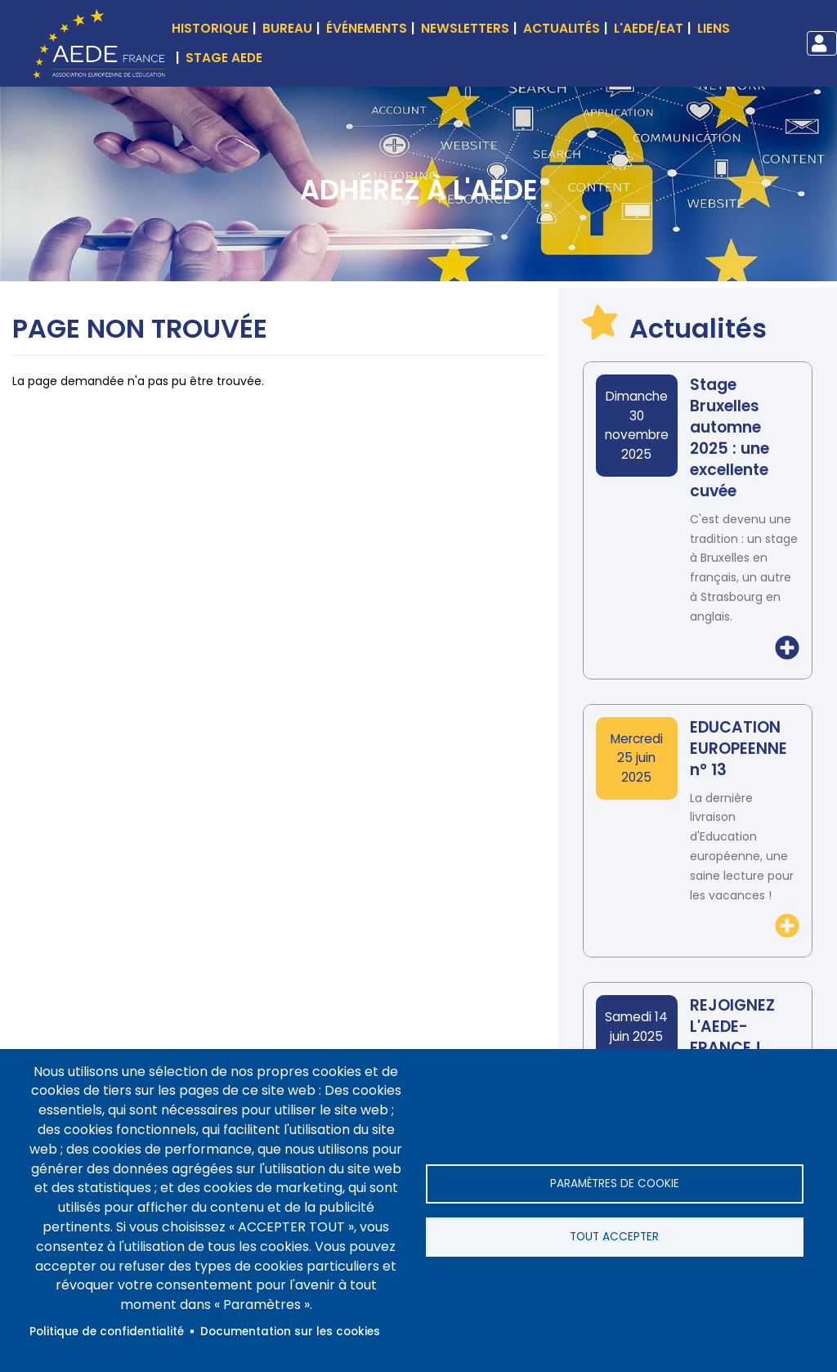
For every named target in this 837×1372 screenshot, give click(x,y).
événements (366, 28)
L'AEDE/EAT (648, 28)
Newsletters (465, 28)
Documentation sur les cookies (290, 1331)
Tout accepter (614, 1236)
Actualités (561, 28)
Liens (713, 28)
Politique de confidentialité (106, 1331)
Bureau (287, 28)
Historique (210, 28)
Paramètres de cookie (614, 1183)
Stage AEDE (224, 57)
